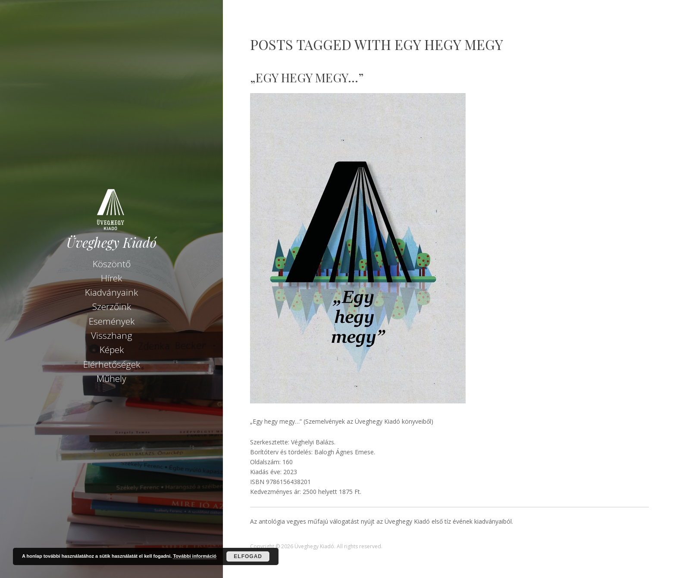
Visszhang (111, 335)
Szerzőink (111, 306)
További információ (194, 556)
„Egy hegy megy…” (306, 77)
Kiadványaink (111, 292)
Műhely (111, 378)
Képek (112, 350)
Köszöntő (112, 264)
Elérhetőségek (111, 364)
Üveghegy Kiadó (111, 242)
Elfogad (248, 556)
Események (112, 321)
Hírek (111, 278)
